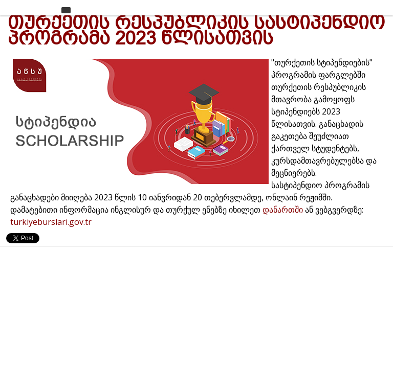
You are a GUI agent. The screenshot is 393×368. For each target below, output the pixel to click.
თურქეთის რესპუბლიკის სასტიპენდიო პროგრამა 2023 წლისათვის (196, 30)
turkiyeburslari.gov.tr (51, 221)
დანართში (284, 209)
